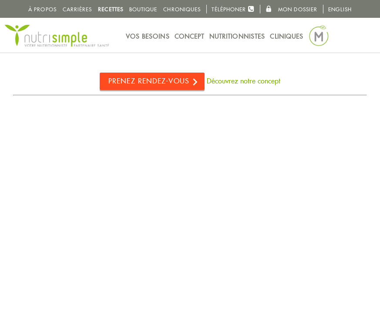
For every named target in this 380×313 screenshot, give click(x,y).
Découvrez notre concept (243, 81)
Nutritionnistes (237, 36)
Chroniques (182, 9)
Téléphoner (233, 9)
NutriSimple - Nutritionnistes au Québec (56, 36)
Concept (190, 36)
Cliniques (286, 36)
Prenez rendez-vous (148, 81)
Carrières (77, 9)
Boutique (143, 9)
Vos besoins (148, 36)
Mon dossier (291, 9)
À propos (42, 9)
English (340, 9)
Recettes (110, 9)
